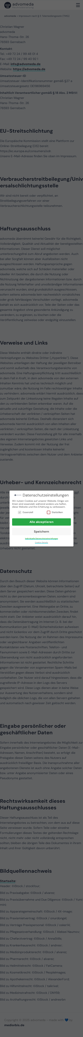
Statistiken (55, 512)
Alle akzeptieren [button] (41, 522)
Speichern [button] (41, 531)
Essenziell (25, 512)
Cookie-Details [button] (41, 542)
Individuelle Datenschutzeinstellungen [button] (41, 538)
